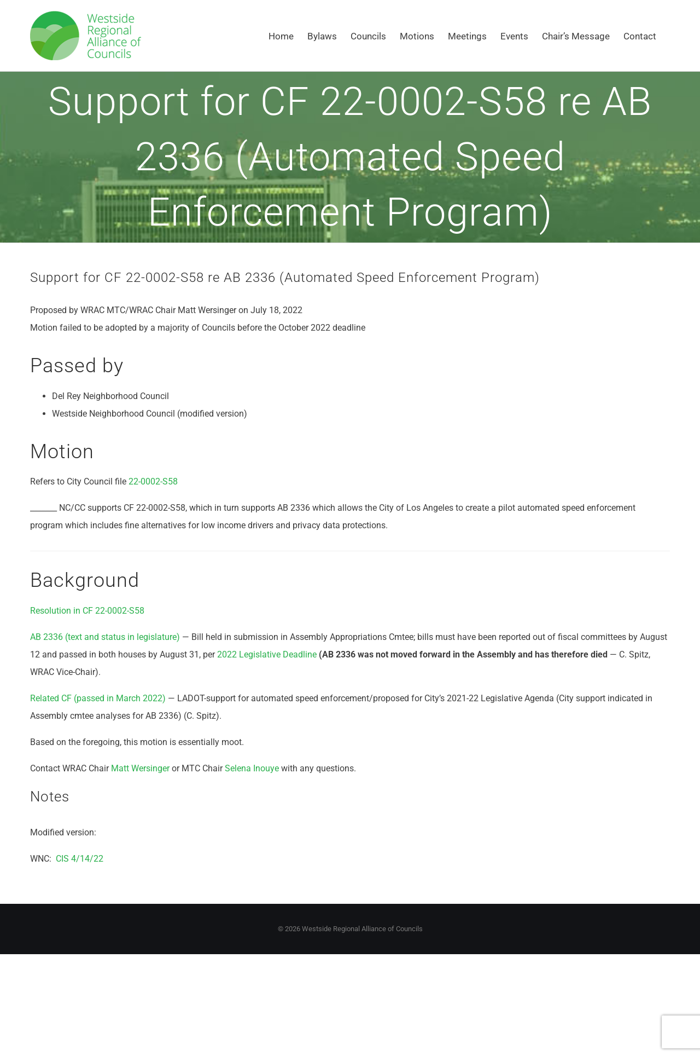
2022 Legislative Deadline (267, 654)
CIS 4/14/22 (79, 858)
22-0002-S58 (153, 481)
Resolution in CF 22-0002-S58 (87, 610)
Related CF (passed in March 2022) (98, 698)
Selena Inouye (252, 768)
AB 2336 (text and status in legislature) (105, 637)
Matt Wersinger (140, 768)
